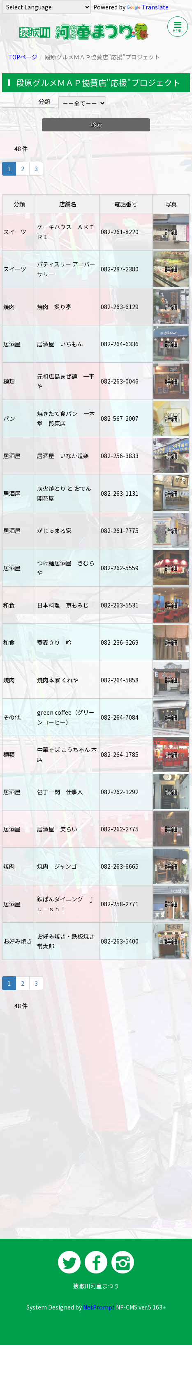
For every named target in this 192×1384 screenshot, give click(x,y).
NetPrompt (99, 1307)
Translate (148, 7)
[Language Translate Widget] (46, 7)
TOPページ (22, 57)
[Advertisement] (96, 1130)
